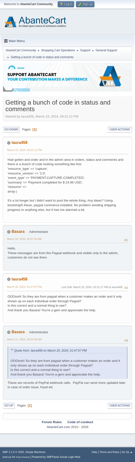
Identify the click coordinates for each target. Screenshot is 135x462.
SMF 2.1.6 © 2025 (13, 452)
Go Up (8, 405)
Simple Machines (35, 452)
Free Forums (23, 457)
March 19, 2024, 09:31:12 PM (24, 150)
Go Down (11, 129)
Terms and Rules (109, 452)
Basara (17, 231)
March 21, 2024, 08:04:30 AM (24, 339)
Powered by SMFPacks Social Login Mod (56, 456)
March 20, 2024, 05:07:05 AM (24, 238)
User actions (120, 129)
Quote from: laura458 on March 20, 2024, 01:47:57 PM (50, 350)
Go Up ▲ (127, 452)
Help (94, 452)
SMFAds (6, 457)
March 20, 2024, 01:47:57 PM (24, 286)
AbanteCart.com (58, 427)
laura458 (19, 142)
